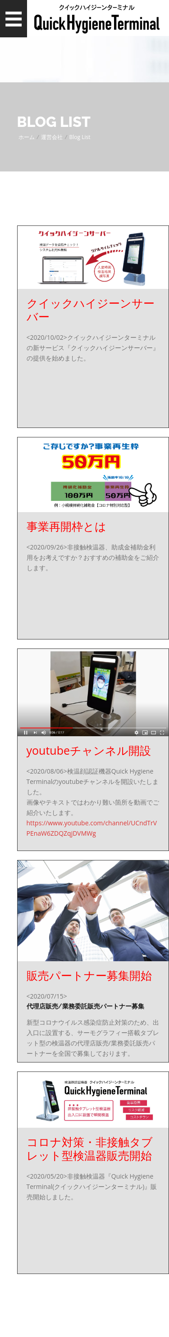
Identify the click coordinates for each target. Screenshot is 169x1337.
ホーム (26, 137)
